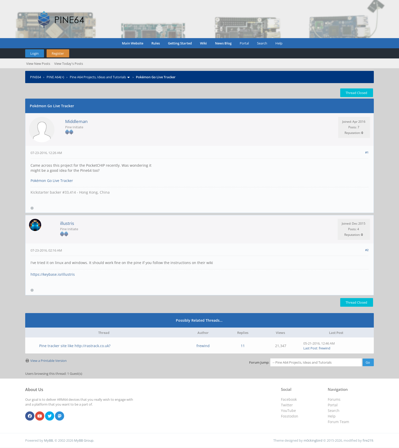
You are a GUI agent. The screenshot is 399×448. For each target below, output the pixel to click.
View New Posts (38, 63)
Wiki (203, 43)
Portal (244, 43)
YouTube (288, 410)
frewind (203, 345)
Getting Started (180, 43)
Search (262, 43)
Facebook (289, 399)
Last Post (310, 348)
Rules (155, 43)
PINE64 (35, 77)
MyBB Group (83, 440)
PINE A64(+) (55, 77)
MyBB (48, 440)
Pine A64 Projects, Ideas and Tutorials (98, 77)
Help (278, 43)
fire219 (368, 440)
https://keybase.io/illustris (53, 274)
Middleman (76, 121)
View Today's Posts (68, 63)
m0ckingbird (313, 440)
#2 (366, 250)
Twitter (287, 405)
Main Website (132, 43)
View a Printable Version (48, 360)
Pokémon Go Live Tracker (52, 180)
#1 (366, 152)
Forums (334, 399)
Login (34, 53)
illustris (67, 223)
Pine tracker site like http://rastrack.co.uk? (74, 345)
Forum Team (338, 421)
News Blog (223, 43)
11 (243, 345)
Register (58, 53)
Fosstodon (289, 416)
